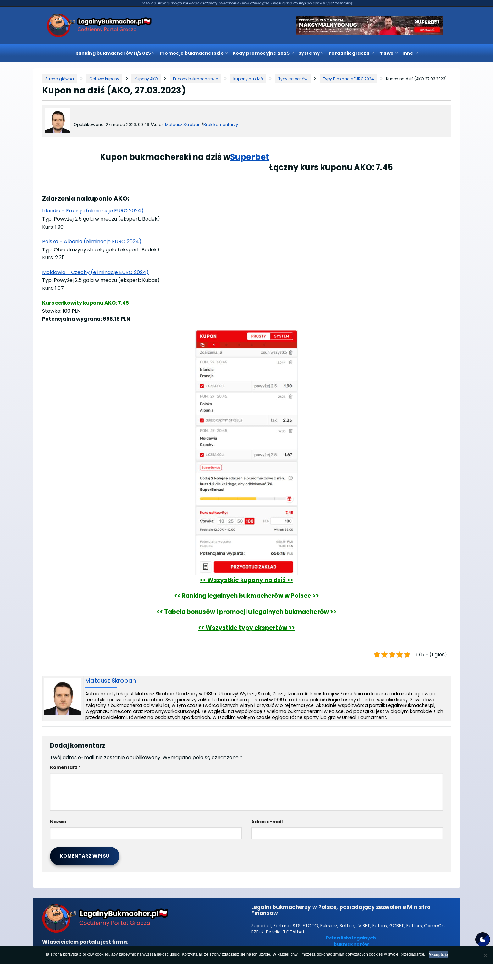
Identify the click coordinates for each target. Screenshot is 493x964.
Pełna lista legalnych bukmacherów (351, 941)
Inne (410, 53)
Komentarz (65, 767)
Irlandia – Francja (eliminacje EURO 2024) (93, 210)
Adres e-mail (267, 822)
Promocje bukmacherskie (194, 53)
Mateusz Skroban (110, 681)
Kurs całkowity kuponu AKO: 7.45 (85, 302)
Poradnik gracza (351, 53)
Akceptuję (438, 954)
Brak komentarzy (220, 124)
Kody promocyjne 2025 (263, 53)
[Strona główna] (59, 78)
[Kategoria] (104, 78)
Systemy (311, 53)
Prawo (388, 53)
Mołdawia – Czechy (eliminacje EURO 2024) (95, 272)
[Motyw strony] (482, 939)
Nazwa (58, 822)
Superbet (249, 157)
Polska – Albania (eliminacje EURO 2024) (91, 241)
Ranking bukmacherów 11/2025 (115, 53)
